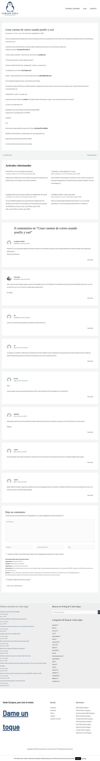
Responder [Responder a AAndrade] (90, 434)
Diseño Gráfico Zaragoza (83, 715)
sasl (14, 41)
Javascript (55, 647)
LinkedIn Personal (55, 723)
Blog (85, 8)
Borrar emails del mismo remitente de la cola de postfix (16, 645)
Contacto (93, 8)
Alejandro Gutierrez (20, 243)
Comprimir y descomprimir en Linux (64, 172)
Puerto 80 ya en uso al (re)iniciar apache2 (20, 172)
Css (53, 638)
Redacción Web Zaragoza (83, 731)
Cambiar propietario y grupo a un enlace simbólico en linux (17, 660)
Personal (54, 655)
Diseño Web (55, 641)
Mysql (18, 199)
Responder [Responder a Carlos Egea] (90, 300)
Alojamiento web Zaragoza (83, 737)
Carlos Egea (17, 279)
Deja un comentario (56, 174)
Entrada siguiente (92, 155)
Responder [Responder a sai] (90, 363)
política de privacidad (55, 579)
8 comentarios (9, 33)
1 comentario (9, 174)
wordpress (55, 686)
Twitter (52, 717)
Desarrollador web (74, 8)
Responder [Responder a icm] (90, 330)
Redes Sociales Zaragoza (83, 720)
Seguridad (55, 663)
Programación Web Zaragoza (84, 723)
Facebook (53, 715)
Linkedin (52, 720)
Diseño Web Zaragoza (82, 712)
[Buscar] (99, 617)
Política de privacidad (24, 584)
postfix (10, 41)
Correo (17, 33)
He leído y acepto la (18, 584)
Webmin (54, 683)
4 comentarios (9, 199)
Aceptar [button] (78, 758)
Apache (15, 174)
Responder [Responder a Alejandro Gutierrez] (90, 262)
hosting (16, 380)
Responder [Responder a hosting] (90, 398)
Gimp (53, 644)
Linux (21, 33)
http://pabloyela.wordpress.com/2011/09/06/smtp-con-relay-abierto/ (68, 423)
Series (54, 669)
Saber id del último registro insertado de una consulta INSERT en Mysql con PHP (23, 678)
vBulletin (54, 677)
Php (53, 658)
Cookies (54, 753)
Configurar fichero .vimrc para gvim (64, 195)
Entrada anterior (7, 155)
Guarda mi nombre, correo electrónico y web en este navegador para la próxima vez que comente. (36, 558)
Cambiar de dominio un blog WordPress (11, 638)
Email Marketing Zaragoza (83, 729)
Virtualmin (55, 680)
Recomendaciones (57, 661)
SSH (53, 672)
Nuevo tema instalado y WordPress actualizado (14, 653)
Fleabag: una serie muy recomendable (11, 616)
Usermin (54, 675)
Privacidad (48, 753)
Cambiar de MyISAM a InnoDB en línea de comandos (15, 623)
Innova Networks (69, 753)
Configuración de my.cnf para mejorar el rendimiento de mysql (26, 195)
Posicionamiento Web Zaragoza (85, 717)
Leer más (83, 758)
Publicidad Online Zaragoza (84, 726)
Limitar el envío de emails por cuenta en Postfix (14, 685)
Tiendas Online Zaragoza (83, 734)
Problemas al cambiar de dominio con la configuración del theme (19, 631)
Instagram (53, 712)
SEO (53, 666)
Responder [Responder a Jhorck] (90, 464)
